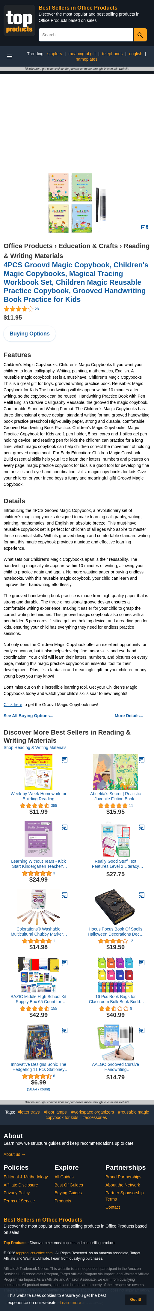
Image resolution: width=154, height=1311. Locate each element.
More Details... (129, 715)
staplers (54, 53)
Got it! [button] (135, 1299)
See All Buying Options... (28, 715)
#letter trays (29, 1112)
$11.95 (13, 317)
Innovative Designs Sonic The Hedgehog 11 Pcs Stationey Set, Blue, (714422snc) (38, 1067)
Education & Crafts (88, 246)
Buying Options (30, 334)
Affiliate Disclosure (21, 1185)
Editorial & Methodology (26, 1176)
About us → (14, 1154)
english (135, 53)
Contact (112, 1207)
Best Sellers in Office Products (78, 8)
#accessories (94, 1117)
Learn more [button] (70, 1302)
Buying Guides (68, 1192)
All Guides (64, 1176)
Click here (13, 704)
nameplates (86, 59)
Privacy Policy (17, 1192)
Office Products (28, 246)
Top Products (16, 1243)
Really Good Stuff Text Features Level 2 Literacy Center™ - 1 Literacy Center (115, 864)
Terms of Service (19, 1200)
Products (63, 1200)
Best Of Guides (69, 1185)
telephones (112, 53)
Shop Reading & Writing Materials (35, 747)
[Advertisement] (77, 116)
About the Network (122, 1185)
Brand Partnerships (123, 1176)
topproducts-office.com (34, 1253)
